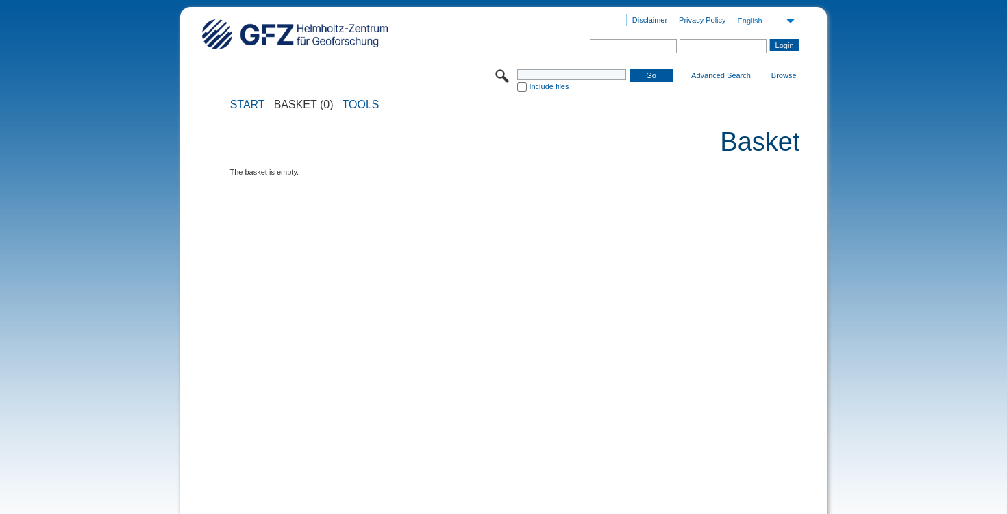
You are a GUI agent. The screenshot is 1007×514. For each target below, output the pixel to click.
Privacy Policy (702, 20)
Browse (784, 75)
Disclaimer (649, 20)
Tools (361, 104)
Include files (549, 86)
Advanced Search (721, 75)
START (247, 104)
